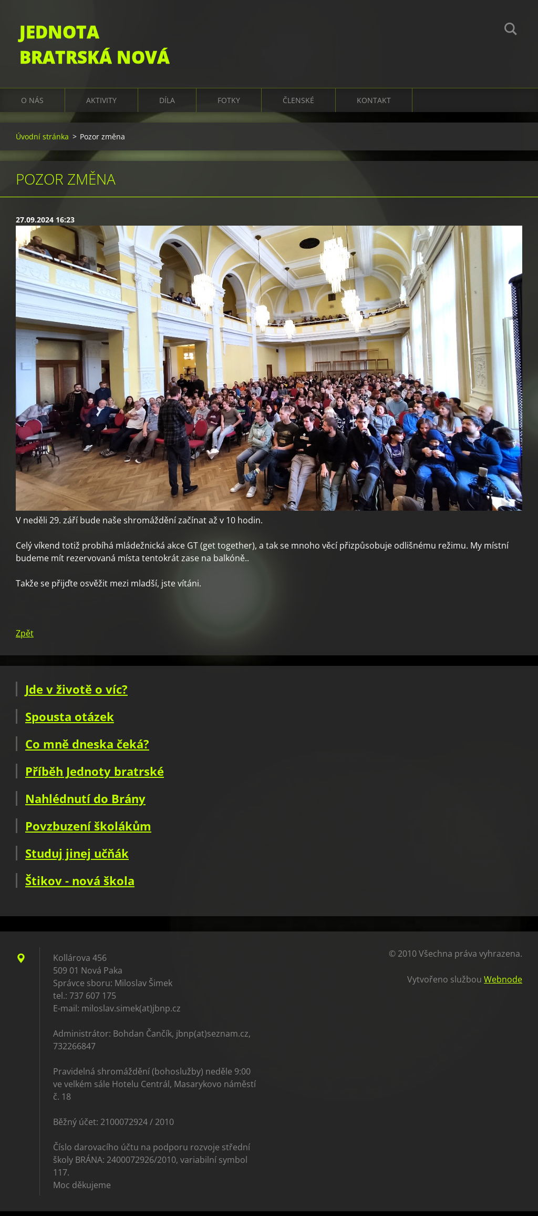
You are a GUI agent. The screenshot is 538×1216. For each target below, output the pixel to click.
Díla (167, 105)
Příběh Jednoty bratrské (94, 776)
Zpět (25, 638)
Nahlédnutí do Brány (85, 803)
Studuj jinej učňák (77, 858)
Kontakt (374, 105)
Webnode (503, 984)
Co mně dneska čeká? (87, 748)
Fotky (229, 105)
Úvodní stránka (42, 141)
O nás (32, 105)
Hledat (510, 30)
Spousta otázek (69, 721)
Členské (298, 105)
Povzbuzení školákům (88, 830)
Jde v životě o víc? (76, 694)
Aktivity (101, 105)
